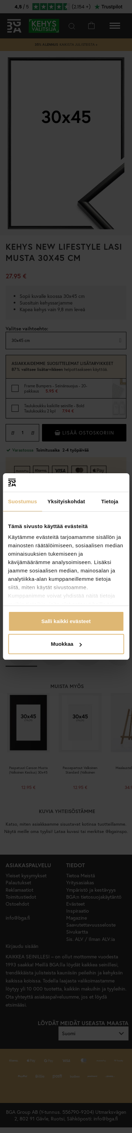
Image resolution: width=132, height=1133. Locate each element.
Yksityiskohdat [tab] (66, 501)
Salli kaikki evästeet (66, 621)
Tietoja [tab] (109, 501)
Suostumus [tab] (22, 501)
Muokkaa (66, 644)
